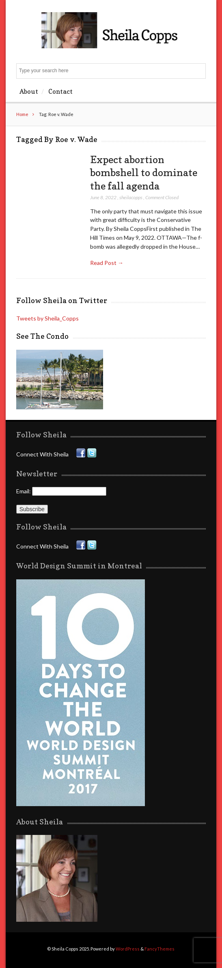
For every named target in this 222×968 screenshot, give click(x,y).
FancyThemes (159, 948)
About (28, 91)
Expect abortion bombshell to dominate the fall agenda (143, 172)
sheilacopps (130, 197)
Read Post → (106, 262)
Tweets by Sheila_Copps (47, 318)
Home (22, 114)
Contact (60, 91)
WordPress (128, 948)
